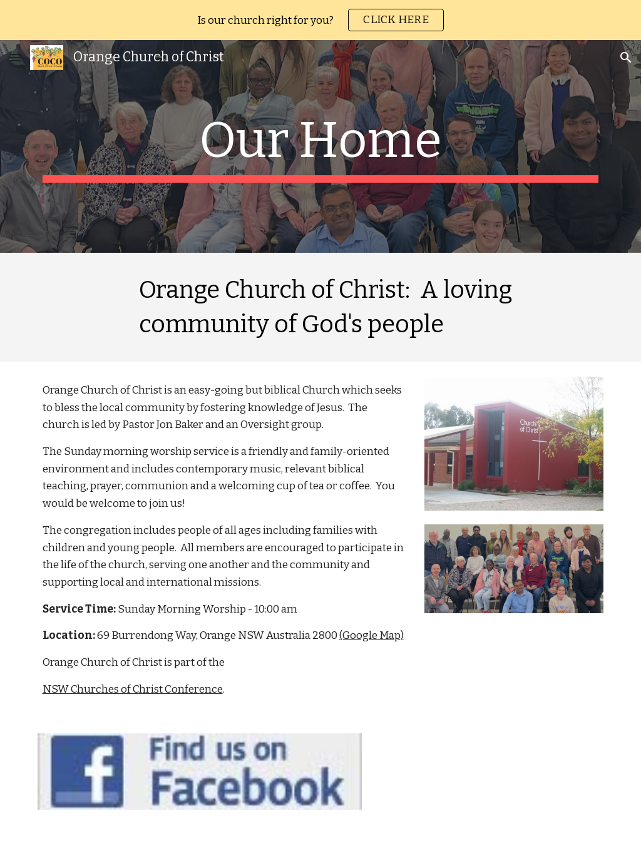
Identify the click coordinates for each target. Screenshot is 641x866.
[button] (15, 57)
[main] (321, 146)
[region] (320, 20)
